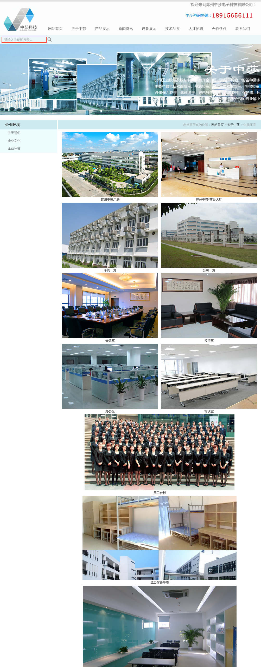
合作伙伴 (219, 29)
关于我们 (14, 133)
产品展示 (102, 29)
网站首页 (55, 29)
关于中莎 (79, 29)
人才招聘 (196, 29)
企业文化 (14, 140)
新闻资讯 (125, 29)
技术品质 (172, 29)
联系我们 (242, 29)
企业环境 (14, 148)
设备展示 (149, 29)
